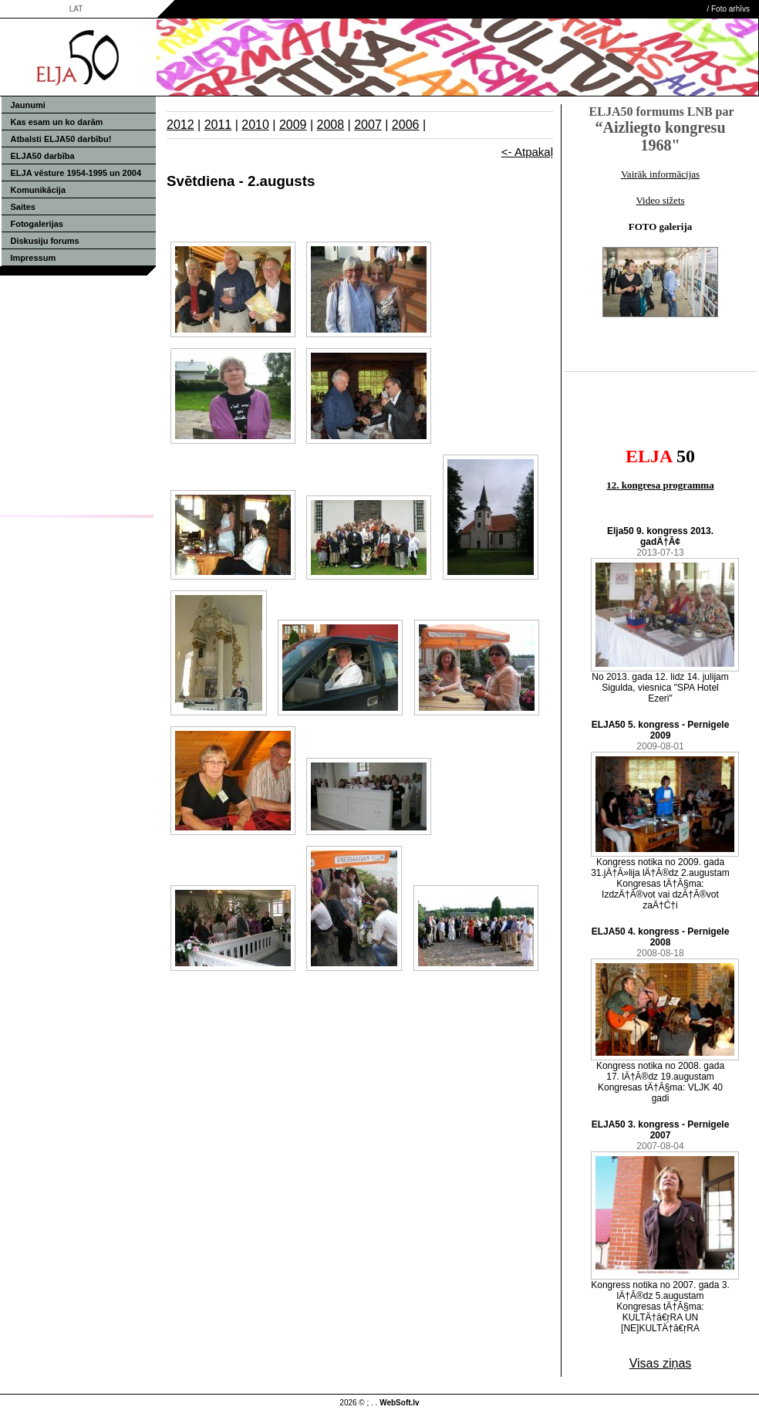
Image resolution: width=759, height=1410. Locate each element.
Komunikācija (38, 189)
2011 (218, 124)
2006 (406, 124)
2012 (180, 124)
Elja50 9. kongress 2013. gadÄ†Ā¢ (660, 536)
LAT (76, 9)
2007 (368, 124)
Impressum (33, 257)
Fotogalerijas (37, 223)
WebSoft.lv (399, 1402)
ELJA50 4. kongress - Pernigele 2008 (661, 937)
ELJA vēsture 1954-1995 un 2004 (76, 173)
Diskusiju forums (45, 240)
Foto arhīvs (730, 9)
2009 (293, 124)
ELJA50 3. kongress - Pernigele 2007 (661, 1130)
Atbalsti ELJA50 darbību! (61, 139)
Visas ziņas (660, 1363)
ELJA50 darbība (43, 156)
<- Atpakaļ (527, 151)
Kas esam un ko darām (57, 122)
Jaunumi (28, 105)
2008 (331, 124)
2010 (255, 124)
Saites (23, 206)
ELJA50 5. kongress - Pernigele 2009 (661, 730)
